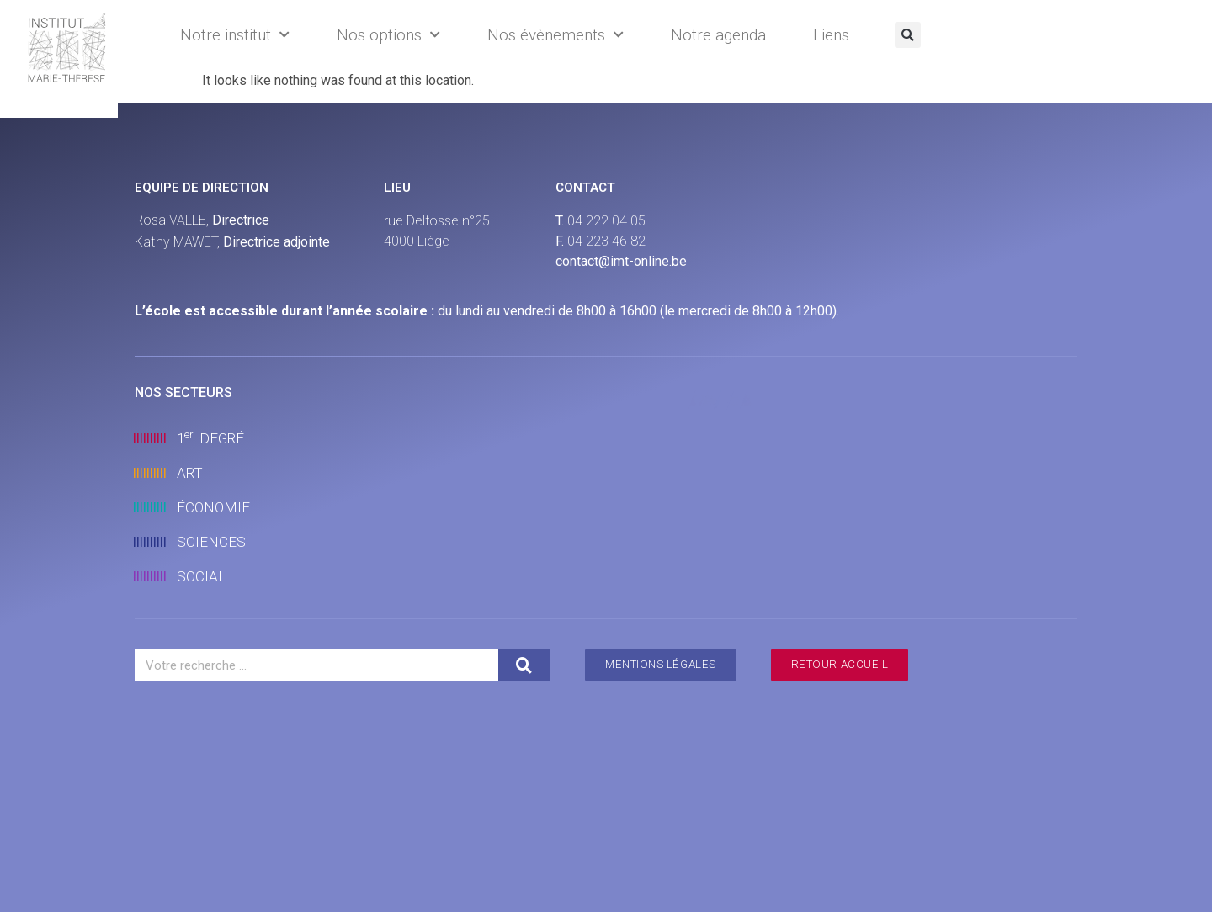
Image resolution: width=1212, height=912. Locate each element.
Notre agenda (718, 35)
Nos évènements (555, 35)
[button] (908, 35)
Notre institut (235, 35)
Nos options (388, 35)
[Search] (524, 665)
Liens (831, 35)
